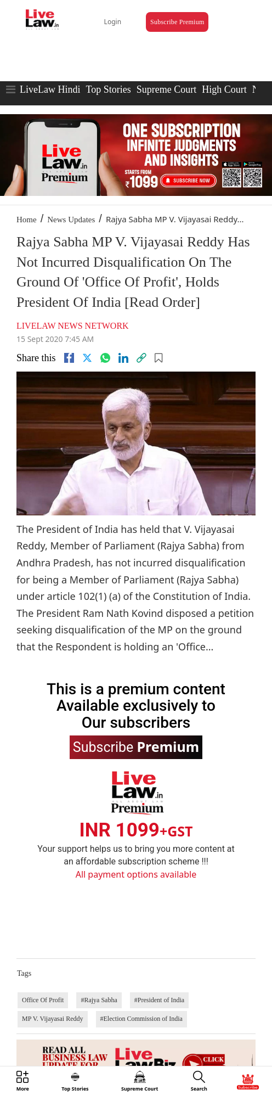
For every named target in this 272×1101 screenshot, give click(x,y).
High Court (224, 89)
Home (26, 219)
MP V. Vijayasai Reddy (52, 1019)
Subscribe (136, 746)
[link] (141, 358)
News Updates (71, 219)
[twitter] (87, 358)
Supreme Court (167, 89)
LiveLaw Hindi (50, 89)
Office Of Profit (43, 1000)
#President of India (159, 1000)
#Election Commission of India (141, 1019)
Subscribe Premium (177, 22)
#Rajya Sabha (99, 1000)
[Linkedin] (123, 358)
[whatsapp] (105, 358)
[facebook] (69, 358)
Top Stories (108, 89)
